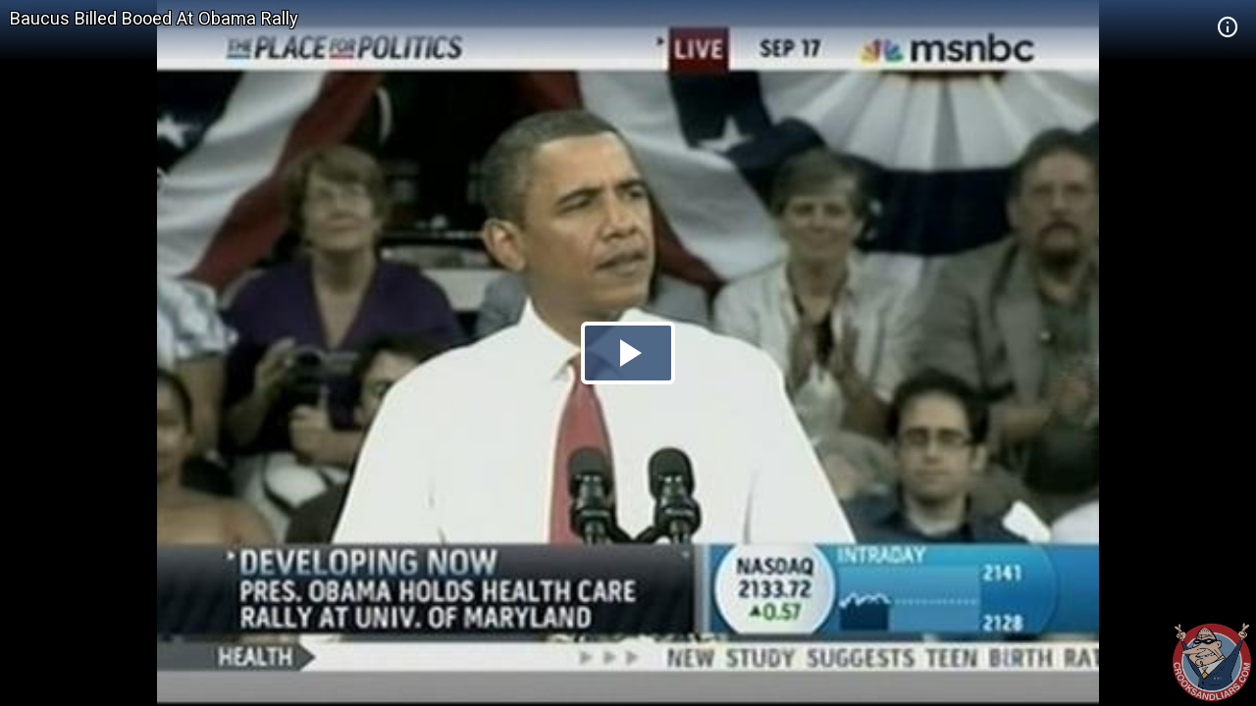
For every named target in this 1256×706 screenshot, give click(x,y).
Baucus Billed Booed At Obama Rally (154, 18)
